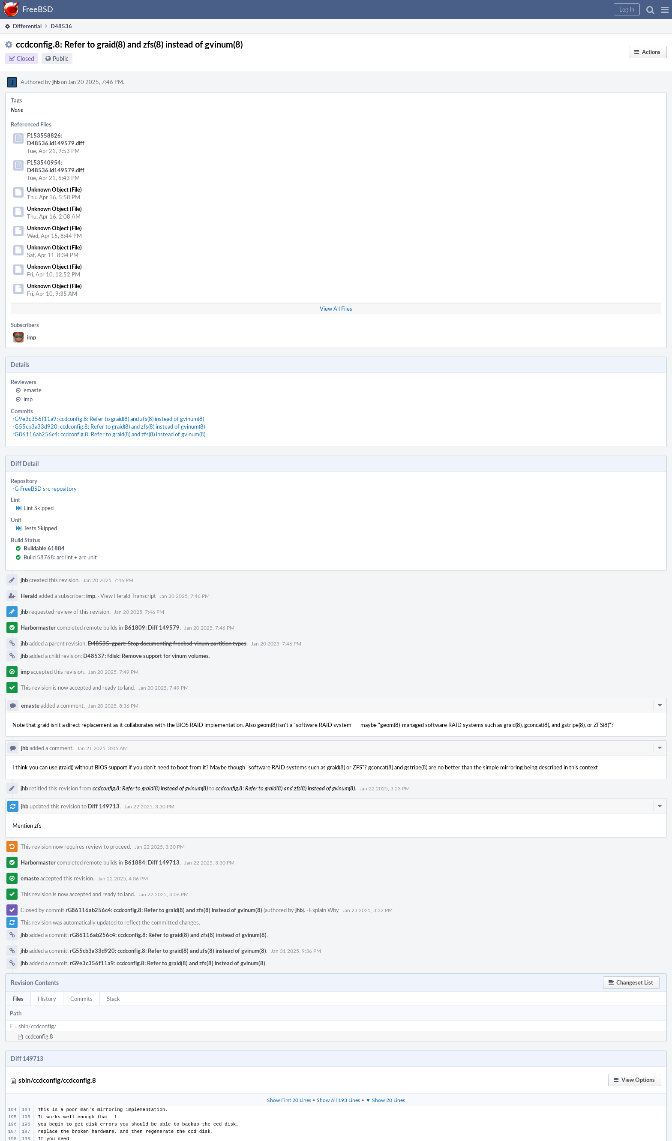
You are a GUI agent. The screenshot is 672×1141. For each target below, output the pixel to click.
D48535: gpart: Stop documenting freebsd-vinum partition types (167, 643)
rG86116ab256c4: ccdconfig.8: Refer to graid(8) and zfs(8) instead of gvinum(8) (108, 434)
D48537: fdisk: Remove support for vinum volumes (146, 656)
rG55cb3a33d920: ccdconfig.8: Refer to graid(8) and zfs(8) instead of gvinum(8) (108, 426)
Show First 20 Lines (289, 1099)
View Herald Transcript (128, 596)
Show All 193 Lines (338, 1099)
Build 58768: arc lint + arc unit (60, 557)
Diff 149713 (104, 806)
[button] (665, 9)
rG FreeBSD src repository (44, 488)
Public (61, 58)
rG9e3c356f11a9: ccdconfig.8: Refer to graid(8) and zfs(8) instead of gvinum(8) (108, 419)
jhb (56, 82)
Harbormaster (38, 627)
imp (31, 337)
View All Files (336, 308)
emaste (33, 390)
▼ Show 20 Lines (385, 1099)
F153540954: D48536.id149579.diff (55, 166)
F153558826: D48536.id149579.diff (55, 139)
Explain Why (324, 910)
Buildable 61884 (44, 548)
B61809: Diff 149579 (152, 627)
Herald (29, 596)
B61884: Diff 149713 (152, 862)
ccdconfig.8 (39, 1036)
